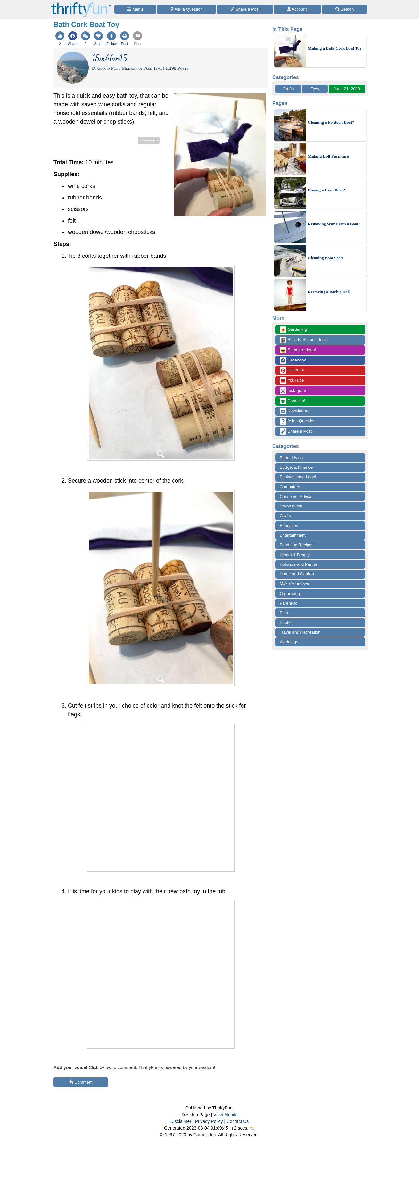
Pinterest (292, 370)
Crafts (288, 88)
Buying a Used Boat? (326, 190)
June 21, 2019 (347, 88)
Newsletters (294, 411)
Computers (290, 486)
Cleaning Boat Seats (325, 258)
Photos (286, 622)
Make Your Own (294, 583)
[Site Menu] (135, 9)
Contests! (292, 401)
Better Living (291, 457)
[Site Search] (344, 9)
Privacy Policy (209, 1121)
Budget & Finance (296, 467)
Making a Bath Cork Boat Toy (335, 48)
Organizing (290, 593)
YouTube (292, 380)
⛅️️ (252, 1128)
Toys (315, 88)
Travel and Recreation (300, 632)
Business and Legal (298, 477)
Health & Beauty (295, 554)
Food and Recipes (297, 544)
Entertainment (293, 535)
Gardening (293, 329)
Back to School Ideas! (304, 340)
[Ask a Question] (186, 9)
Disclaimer (180, 1121)
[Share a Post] (245, 9)
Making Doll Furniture (328, 156)
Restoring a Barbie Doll (329, 291)
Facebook (293, 360)
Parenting (289, 603)
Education (289, 525)
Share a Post (296, 431)
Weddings (289, 641)
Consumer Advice (296, 496)
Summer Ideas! (298, 350)
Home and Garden (297, 574)
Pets (284, 612)
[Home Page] (81, 3)
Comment (81, 1082)
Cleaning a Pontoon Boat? (331, 122)
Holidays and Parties (299, 564)
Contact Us (237, 1121)
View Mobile (225, 1114)
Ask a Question (298, 421)
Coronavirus (291, 506)
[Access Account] (297, 9)
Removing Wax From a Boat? (334, 224)
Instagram (293, 390)
